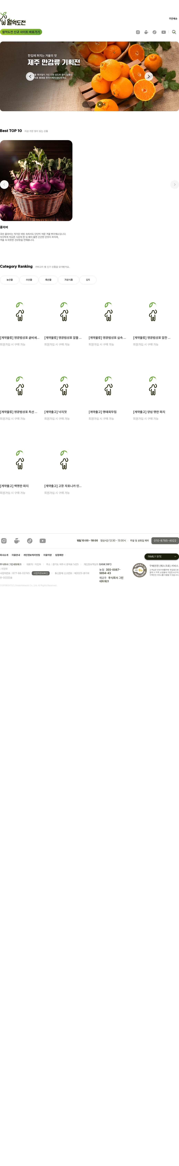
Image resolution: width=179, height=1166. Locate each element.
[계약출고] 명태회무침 (103, 412)
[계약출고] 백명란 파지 (14, 486)
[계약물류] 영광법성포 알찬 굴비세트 (153, 337)
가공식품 (68, 279)
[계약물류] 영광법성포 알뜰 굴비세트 (64, 337)
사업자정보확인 (40, 573)
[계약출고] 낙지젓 (55, 412)
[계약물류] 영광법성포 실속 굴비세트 (108, 337)
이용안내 (16, 554)
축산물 (48, 279)
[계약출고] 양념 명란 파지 (149, 412)
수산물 (29, 279)
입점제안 (59, 554)
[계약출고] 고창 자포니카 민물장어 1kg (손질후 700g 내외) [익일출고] (64, 486)
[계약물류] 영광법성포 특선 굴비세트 (20, 412)
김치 (88, 279)
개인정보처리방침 (31, 554)
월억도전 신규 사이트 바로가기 (21, 32)
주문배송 (173, 18)
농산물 (10, 279)
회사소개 (4, 554)
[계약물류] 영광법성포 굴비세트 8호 (20, 337)
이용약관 (47, 554)
